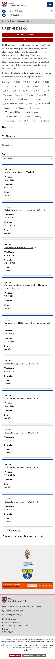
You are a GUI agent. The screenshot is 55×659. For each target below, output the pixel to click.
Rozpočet (22, 108)
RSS (38, 40)
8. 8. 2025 (9, 510)
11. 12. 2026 (9, 225)
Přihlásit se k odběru (34, 35)
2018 (17, 86)
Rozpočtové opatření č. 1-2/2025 (21, 364)
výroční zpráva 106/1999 (16, 121)
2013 (18, 82)
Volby (28, 117)
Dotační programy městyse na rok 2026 (25, 210)
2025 (38, 91)
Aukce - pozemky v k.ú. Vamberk (21, 172)
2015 (37, 82)
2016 (47, 82)
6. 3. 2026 (9, 255)
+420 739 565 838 (14, 611)
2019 (26, 86)
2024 (28, 91)
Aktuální (8, 195)
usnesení (36, 108)
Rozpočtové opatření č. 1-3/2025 (21, 433)
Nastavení (41, 655)
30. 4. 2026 (9, 263)
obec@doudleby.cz (14, 615)
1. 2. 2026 (8, 296)
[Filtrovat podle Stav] (27, 158)
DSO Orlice (44, 95)
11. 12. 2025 (9, 218)
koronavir (37, 99)
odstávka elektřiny (14, 104)
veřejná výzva (32, 112)
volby (38, 117)
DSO (31, 95)
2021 (46, 86)
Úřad (12, 21)
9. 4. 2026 (9, 188)
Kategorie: (7, 82)
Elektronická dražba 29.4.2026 (20, 248)
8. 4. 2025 (9, 371)
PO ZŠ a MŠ (44, 104)
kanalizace (23, 99)
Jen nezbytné (28, 655)
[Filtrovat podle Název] (27, 131)
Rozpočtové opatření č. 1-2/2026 (21, 398)
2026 (48, 91)
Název (6, 127)
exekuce (9, 99)
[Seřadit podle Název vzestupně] (11, 126)
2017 (7, 86)
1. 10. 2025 (9, 334)
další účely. (50, 642)
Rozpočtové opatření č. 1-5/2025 (21, 502)
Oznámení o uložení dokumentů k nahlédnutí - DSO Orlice (25, 287)
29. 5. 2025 (9, 475)
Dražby (20, 95)
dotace (8, 95)
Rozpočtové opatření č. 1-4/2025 (21, 467)
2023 (17, 91)
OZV (30, 104)
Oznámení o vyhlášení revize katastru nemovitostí (27, 324)
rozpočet (9, 108)
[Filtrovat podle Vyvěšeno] (27, 140)
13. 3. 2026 (9, 180)
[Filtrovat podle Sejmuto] (27, 149)
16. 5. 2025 (9, 441)
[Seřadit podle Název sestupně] (11, 127)
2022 (7, 91)
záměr (35, 121)
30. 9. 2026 (9, 341)
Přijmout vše (15, 655)
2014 (27, 82)
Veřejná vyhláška (13, 112)
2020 (36, 86)
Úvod (4, 21)
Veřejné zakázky (13, 117)
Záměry (47, 121)
